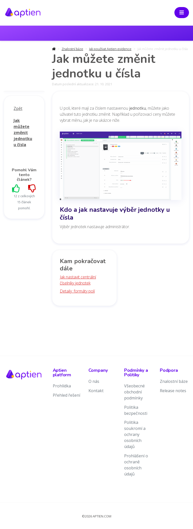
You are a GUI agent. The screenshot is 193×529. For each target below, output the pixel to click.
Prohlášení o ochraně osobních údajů (136, 465)
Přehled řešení (66, 395)
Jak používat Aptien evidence (110, 49)
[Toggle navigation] (181, 12)
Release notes (173, 390)
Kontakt (96, 390)
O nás (93, 381)
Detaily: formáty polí (77, 291)
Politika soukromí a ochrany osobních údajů (135, 434)
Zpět (18, 108)
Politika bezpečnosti (135, 410)
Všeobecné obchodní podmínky (134, 392)
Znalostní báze (72, 49)
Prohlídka (62, 386)
